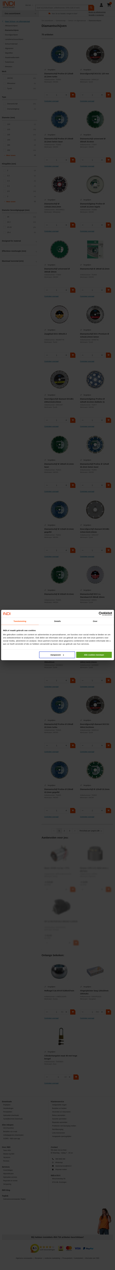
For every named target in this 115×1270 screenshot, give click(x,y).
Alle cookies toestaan (94, 655)
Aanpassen (57, 655)
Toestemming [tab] (20, 621)
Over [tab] (95, 621)
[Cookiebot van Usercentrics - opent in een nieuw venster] (100, 614)
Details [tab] (57, 621)
